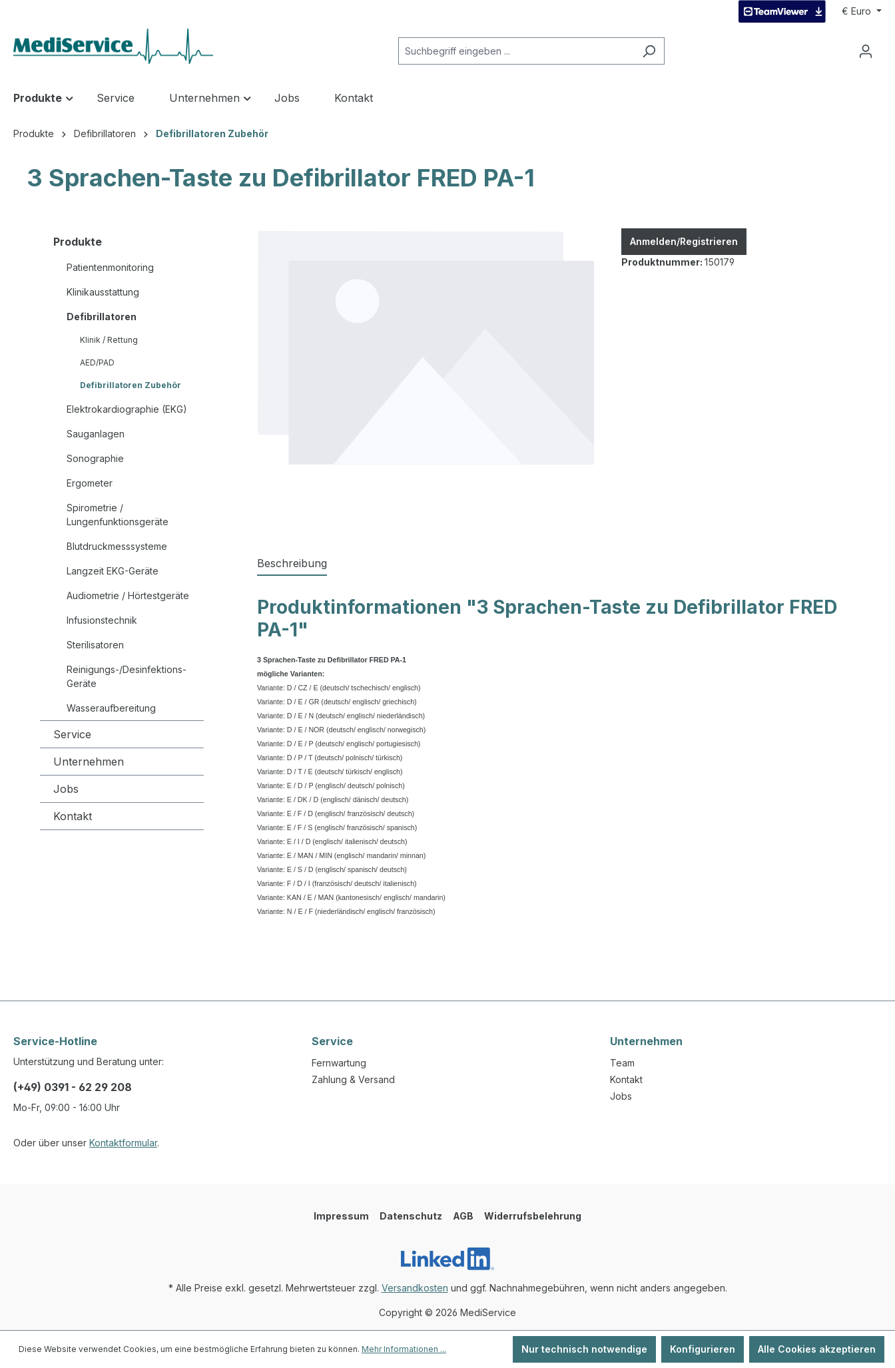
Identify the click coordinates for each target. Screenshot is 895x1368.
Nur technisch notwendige (584, 1349)
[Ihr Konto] (866, 51)
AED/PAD (97, 362)
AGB (463, 1216)
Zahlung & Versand (353, 1079)
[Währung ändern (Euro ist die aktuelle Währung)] (862, 11)
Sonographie (95, 458)
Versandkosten (415, 1287)
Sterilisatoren (95, 644)
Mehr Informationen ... (404, 1349)
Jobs (66, 789)
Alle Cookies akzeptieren (817, 1349)
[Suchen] (649, 51)
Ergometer (90, 483)
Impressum (341, 1216)
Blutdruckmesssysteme (117, 546)
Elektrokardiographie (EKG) (127, 409)
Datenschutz (411, 1216)
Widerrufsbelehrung (532, 1216)
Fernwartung (339, 1062)
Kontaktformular (123, 1142)
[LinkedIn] (447, 1259)
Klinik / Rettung (109, 340)
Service (72, 734)
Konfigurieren (702, 1349)
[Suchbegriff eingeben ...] (516, 51)
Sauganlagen (96, 433)
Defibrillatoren (102, 316)
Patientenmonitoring (110, 267)
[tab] (292, 564)
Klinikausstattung (103, 292)
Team (622, 1062)
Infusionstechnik (102, 620)
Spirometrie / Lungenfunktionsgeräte (117, 514)
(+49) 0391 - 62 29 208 (72, 1087)
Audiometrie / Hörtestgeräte (128, 595)
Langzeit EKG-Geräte (112, 570)
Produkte (77, 241)
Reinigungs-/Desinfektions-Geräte (126, 676)
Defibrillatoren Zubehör (130, 385)
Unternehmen (88, 761)
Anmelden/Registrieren (684, 241)
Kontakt (72, 816)
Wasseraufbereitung (111, 708)
